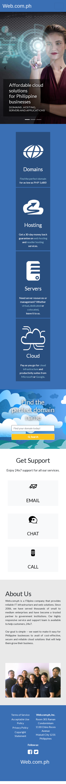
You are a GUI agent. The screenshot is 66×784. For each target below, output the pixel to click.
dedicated (36, 305)
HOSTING (29, 107)
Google (40, 376)
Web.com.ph (17, 6)
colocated (32, 309)
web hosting (40, 238)
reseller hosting (35, 242)
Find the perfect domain (33, 178)
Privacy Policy (20, 727)
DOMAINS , (16, 107)
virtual (25, 305)
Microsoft (27, 376)
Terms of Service (20, 714)
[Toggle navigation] (58, 6)
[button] (5, 68)
